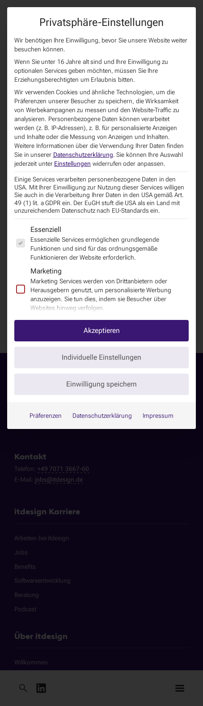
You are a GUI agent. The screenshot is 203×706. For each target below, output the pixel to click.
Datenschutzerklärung (83, 154)
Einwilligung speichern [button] (101, 384)
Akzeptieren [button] (102, 330)
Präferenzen (46, 415)
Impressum (158, 415)
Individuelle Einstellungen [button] (101, 357)
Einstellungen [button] (72, 163)
